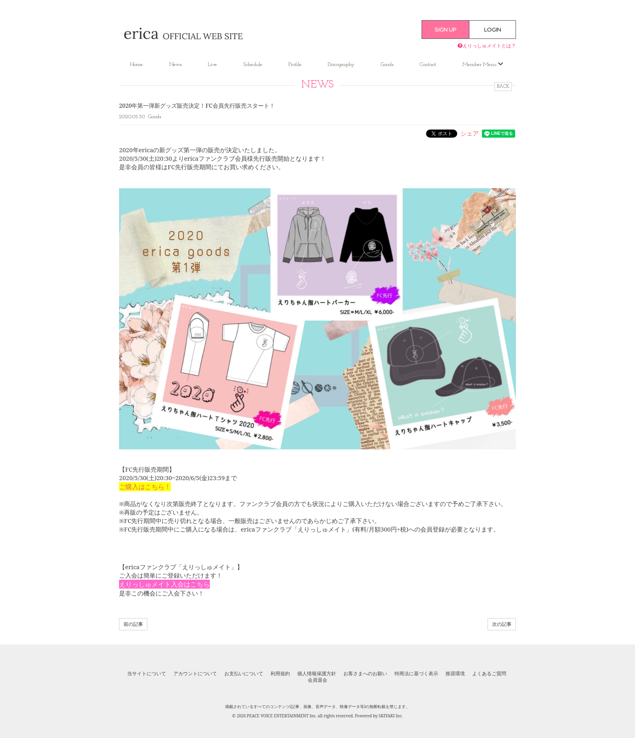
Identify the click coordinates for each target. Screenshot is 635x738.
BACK (503, 86)
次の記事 (501, 624)
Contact (428, 65)
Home (136, 65)
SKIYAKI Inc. (391, 716)
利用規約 (280, 673)
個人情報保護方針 (316, 673)
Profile (295, 65)
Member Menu (482, 64)
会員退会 (317, 680)
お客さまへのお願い (365, 673)
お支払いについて (243, 673)
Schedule (252, 65)
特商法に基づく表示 (416, 673)
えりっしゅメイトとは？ (487, 45)
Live (212, 65)
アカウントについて (195, 673)
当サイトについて (146, 673)
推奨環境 (455, 673)
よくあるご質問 (489, 673)
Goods (387, 65)
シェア (469, 133)
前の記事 (133, 624)
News (175, 65)
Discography (341, 65)
